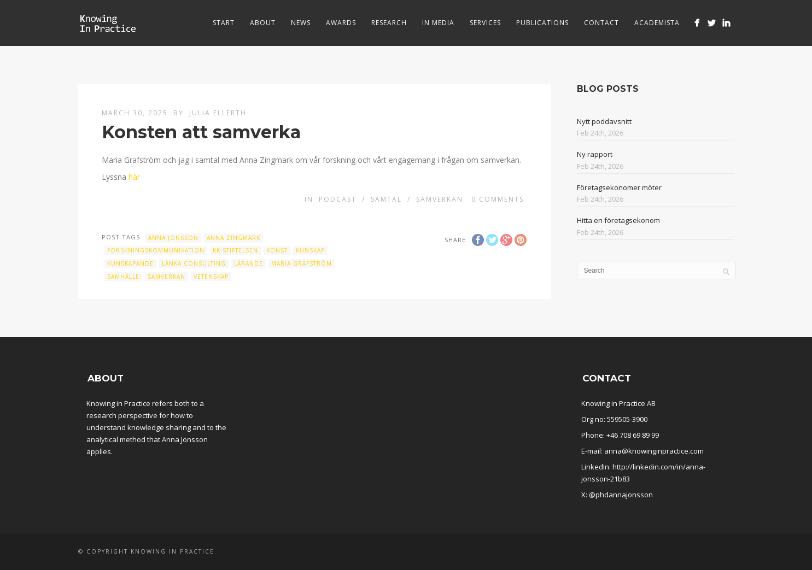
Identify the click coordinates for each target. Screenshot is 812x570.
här (134, 177)
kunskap (310, 250)
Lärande (248, 263)
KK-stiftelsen (235, 250)
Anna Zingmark (233, 238)
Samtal (386, 199)
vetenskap (211, 276)
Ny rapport (594, 154)
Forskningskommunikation (156, 250)
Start (224, 22)
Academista (657, 22)
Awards (341, 22)
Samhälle (123, 276)
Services (485, 22)
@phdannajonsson (621, 495)
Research (389, 22)
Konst (277, 250)
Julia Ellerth (218, 112)
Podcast (338, 199)
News (301, 22)
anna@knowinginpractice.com (654, 451)
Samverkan (439, 199)
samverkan (166, 276)
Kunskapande (130, 263)
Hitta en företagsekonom (618, 220)
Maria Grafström (301, 263)
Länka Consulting (194, 263)
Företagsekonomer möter (619, 187)
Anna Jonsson (173, 238)
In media (438, 22)
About (263, 22)
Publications (542, 22)
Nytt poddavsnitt (604, 121)
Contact (601, 22)
